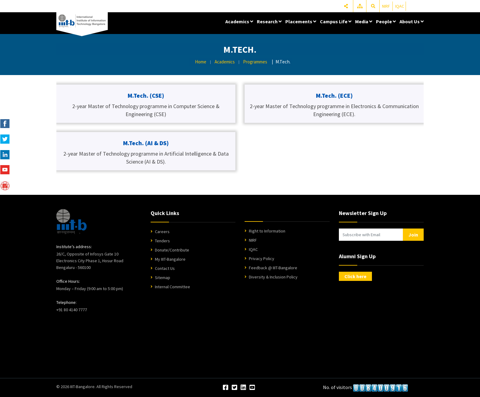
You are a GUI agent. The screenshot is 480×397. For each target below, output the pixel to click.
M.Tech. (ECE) (334, 95)
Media (363, 21)
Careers (162, 231)
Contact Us (165, 268)
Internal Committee (172, 286)
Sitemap (162, 277)
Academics (239, 21)
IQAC (399, 6)
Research (269, 21)
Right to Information (267, 231)
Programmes (255, 62)
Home (200, 62)
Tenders (162, 241)
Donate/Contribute (172, 250)
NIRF (386, 6)
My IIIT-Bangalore (170, 259)
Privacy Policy (261, 258)
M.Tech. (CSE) (146, 95)
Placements (300, 21)
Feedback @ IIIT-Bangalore (273, 267)
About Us (411, 21)
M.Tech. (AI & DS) (146, 143)
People (386, 21)
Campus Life (335, 21)
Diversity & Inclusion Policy (273, 277)
